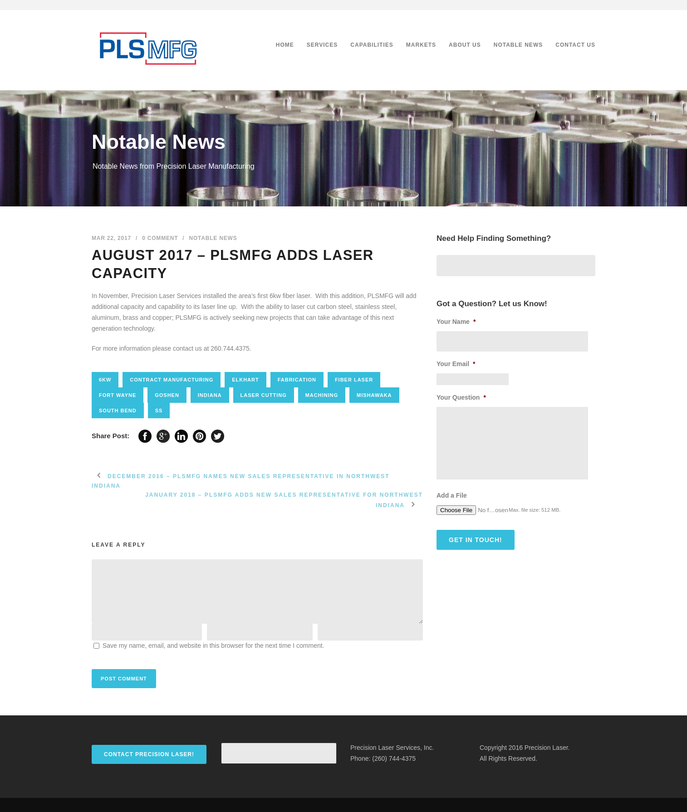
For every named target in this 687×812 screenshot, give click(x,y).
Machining (322, 395)
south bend (118, 410)
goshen (167, 395)
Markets (421, 45)
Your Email (456, 363)
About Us (465, 45)
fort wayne (117, 395)
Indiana (210, 395)
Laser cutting (263, 395)
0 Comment (160, 238)
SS (159, 410)
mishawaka (374, 395)
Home (285, 45)
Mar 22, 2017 (111, 238)
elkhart (245, 379)
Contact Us (575, 45)
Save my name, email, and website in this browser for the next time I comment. (213, 645)
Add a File (452, 495)
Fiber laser (354, 379)
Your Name (456, 321)
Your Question (461, 397)
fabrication (297, 379)
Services (322, 45)
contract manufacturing (171, 379)
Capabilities (371, 45)
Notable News (518, 45)
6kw (105, 379)
